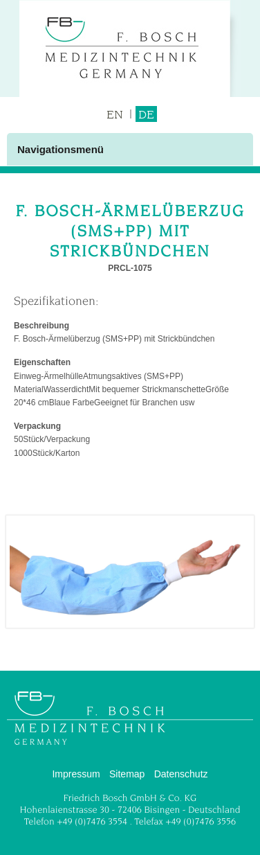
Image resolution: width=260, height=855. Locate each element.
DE (146, 114)
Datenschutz (181, 773)
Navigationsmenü (60, 149)
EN (114, 114)
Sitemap (127, 773)
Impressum (76, 773)
